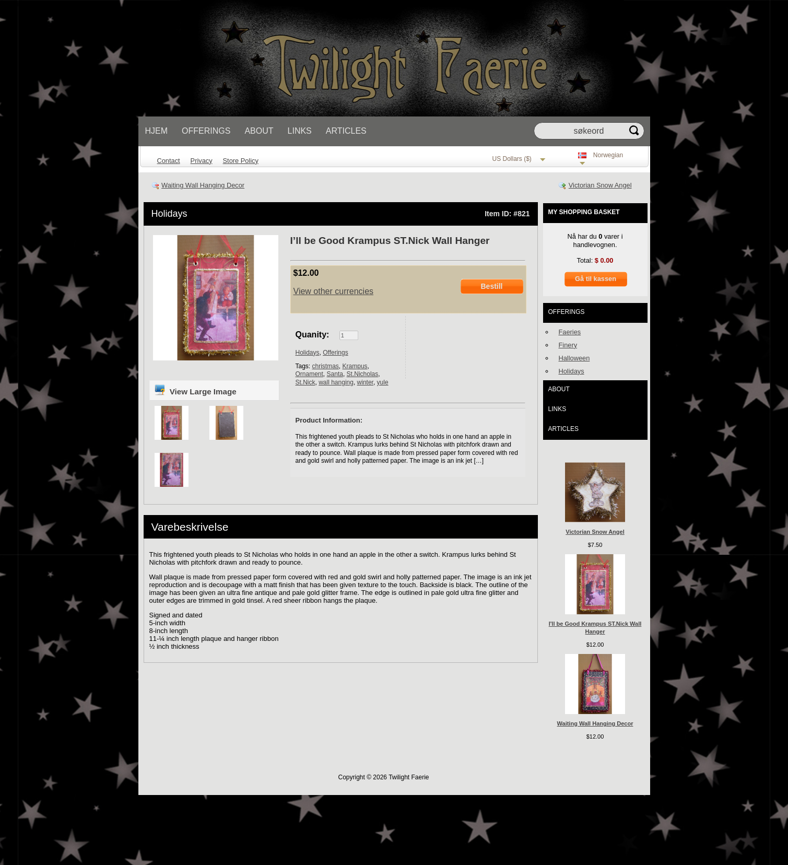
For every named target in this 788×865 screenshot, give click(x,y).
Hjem (156, 130)
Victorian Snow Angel (600, 185)
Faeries (570, 332)
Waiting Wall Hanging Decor (202, 185)
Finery (568, 345)
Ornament (309, 374)
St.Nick (305, 382)
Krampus (355, 366)
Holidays (169, 213)
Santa (335, 374)
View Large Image (195, 389)
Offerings (206, 130)
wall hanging (336, 382)
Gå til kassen (595, 279)
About (258, 130)
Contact (168, 161)
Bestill (491, 286)
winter (365, 382)
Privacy (202, 161)
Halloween (574, 358)
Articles (346, 130)
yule (383, 382)
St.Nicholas (363, 374)
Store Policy (240, 161)
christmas (325, 366)
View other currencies (333, 291)
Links (300, 130)
